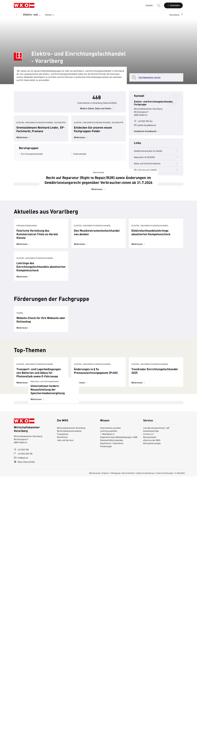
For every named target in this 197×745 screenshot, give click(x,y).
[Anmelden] (173, 5)
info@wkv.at (21, 726)
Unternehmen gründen (110, 696)
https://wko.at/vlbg (24, 730)
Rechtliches (62, 705)
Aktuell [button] (50, 15)
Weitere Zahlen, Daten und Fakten (97, 117)
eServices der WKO (151, 708)
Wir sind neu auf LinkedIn (156, 169)
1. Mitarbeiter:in (107, 702)
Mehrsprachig (94, 741)
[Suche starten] (158, 5)
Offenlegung (115, 741)
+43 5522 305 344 (143, 121)
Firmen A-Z (148, 702)
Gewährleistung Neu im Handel (156, 150)
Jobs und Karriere (65, 708)
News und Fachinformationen (156, 163)
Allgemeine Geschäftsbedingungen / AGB (118, 705)
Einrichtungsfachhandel (32, 190)
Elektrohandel (79, 190)
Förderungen (106, 714)
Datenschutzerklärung (145, 741)
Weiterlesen (23, 173)
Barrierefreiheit (128, 741)
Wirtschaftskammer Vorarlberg (71, 696)
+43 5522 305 (21, 718)
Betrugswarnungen (152, 711)
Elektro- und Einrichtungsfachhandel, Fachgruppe (32, 14)
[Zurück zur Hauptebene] (16, 15)
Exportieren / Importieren (111, 711)
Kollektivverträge (151, 699)
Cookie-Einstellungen (164, 741)
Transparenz (62, 702)
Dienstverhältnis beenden (111, 708)
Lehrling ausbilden (108, 699)
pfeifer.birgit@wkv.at (145, 125)
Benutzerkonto (149, 705)
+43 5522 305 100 (23, 722)
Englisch (105, 741)
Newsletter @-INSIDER (156, 157)
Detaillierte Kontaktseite (147, 131)
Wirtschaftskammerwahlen (69, 699)
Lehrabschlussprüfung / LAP (156, 696)
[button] (176, 14)
